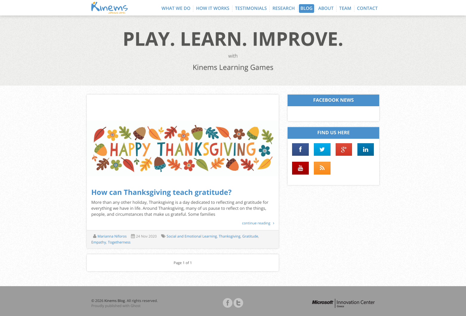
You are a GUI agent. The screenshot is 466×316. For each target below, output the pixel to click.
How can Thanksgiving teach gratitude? (161, 192)
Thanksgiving (229, 236)
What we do (175, 8)
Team (345, 8)
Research (283, 8)
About (326, 8)
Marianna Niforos (112, 236)
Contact (367, 8)
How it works (212, 8)
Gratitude (250, 236)
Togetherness (119, 242)
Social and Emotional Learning (192, 236)
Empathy (98, 242)
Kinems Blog (114, 300)
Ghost (136, 305)
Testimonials (251, 8)
